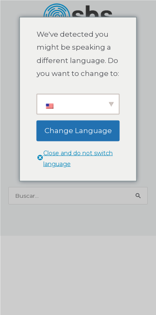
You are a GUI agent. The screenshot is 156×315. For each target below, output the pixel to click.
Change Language (78, 130)
